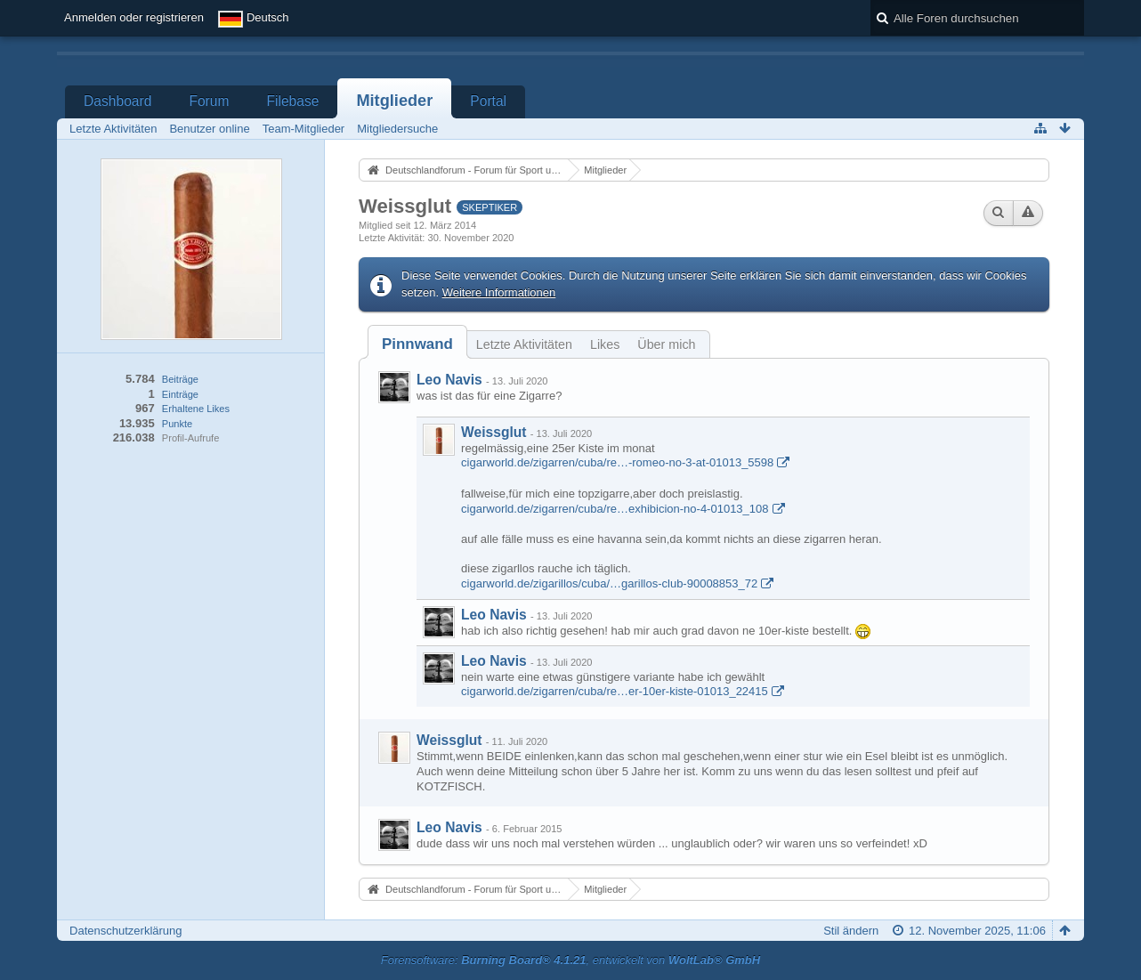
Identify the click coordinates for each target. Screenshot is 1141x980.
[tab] (417, 344)
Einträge (180, 394)
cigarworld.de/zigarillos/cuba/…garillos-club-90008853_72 (609, 583)
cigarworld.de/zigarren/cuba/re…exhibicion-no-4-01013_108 (614, 508)
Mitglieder (394, 100)
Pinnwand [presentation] (417, 344)
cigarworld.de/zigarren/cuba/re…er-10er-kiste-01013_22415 (614, 691)
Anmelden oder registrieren (134, 17)
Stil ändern (850, 930)
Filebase (292, 101)
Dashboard (117, 101)
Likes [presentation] (604, 344)
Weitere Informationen (499, 292)
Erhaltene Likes (196, 408)
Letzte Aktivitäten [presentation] (524, 344)
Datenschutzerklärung (125, 930)
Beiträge (180, 379)
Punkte (177, 423)
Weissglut (493, 432)
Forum (209, 101)
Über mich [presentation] (666, 344)
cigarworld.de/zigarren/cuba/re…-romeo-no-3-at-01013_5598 (617, 462)
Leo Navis (449, 379)
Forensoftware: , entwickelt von (570, 960)
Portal (488, 101)
